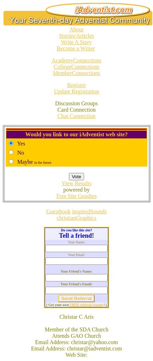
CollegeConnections (77, 67)
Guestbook (58, 211)
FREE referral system (86, 305)
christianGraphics (76, 218)
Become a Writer (76, 48)
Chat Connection (77, 116)
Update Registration (76, 91)
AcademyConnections (76, 60)
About (77, 29)
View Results (76, 183)
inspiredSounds (89, 211)
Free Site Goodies (76, 196)
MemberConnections (76, 73)
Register (76, 85)
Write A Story (76, 42)
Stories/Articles (76, 36)
